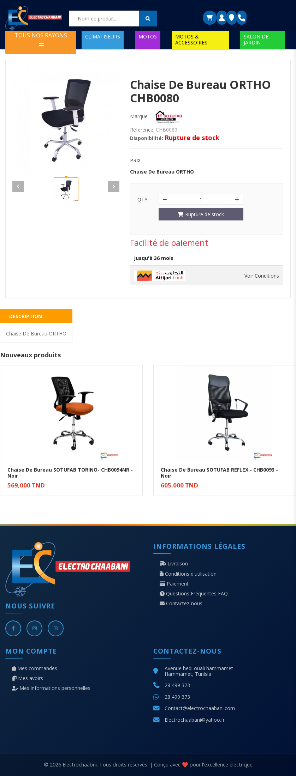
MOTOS (147, 36)
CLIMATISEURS (102, 36)
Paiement (174, 584)
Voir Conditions (261, 276)
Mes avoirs (27, 678)
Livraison (174, 563)
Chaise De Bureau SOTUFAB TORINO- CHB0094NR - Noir (70, 472)
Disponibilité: (146, 138)
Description (25, 316)
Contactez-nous (181, 603)
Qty (142, 199)
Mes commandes (34, 668)
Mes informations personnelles (51, 688)
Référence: (142, 130)
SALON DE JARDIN (256, 39)
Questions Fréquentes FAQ (194, 593)
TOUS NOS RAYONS (40, 39)
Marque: (139, 116)
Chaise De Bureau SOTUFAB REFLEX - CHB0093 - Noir (219, 472)
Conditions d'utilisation (188, 574)
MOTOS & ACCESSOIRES (191, 39)
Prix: (136, 160)
